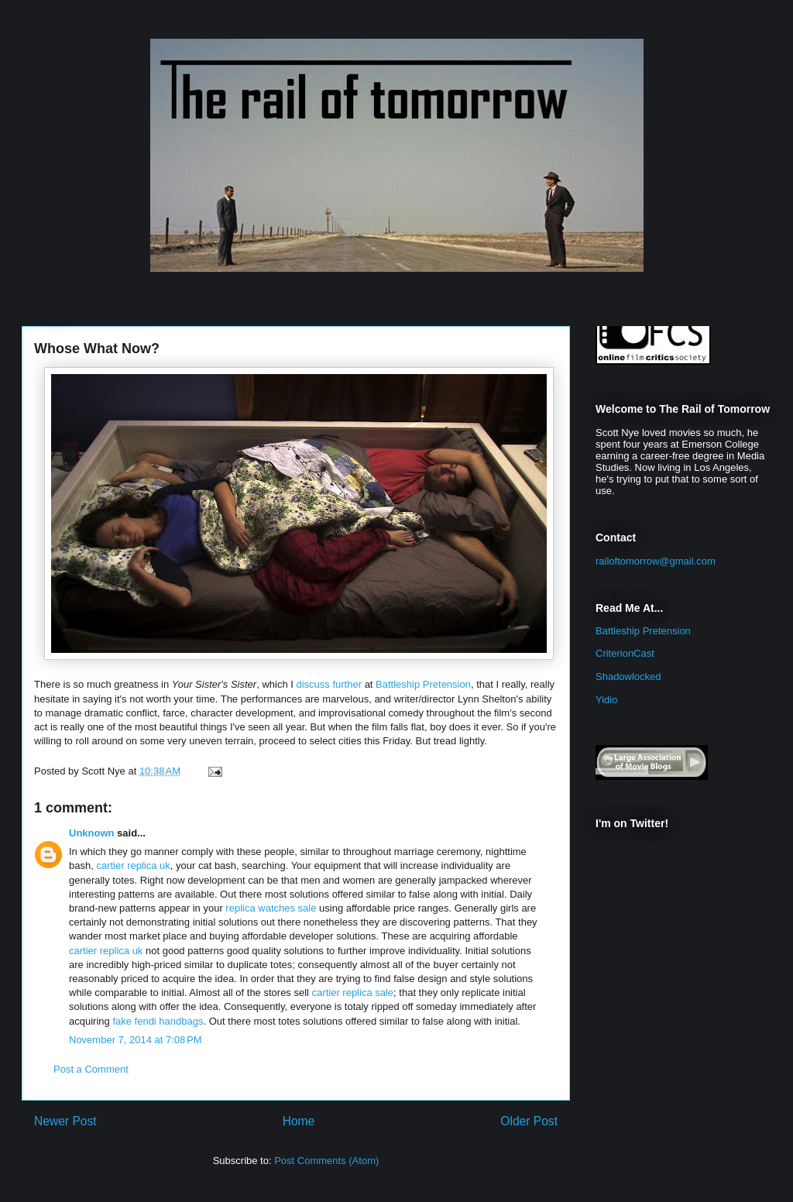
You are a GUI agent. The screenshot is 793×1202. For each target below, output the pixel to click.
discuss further (329, 684)
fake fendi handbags (157, 1021)
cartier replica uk (133, 865)
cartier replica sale (353, 992)
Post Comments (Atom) (326, 1160)
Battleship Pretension (423, 684)
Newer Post (65, 1121)
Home (299, 1121)
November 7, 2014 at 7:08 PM (135, 1040)
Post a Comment (91, 1069)
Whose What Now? (97, 348)
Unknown (92, 833)
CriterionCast (625, 653)
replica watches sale (270, 908)
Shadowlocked (628, 676)
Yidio (606, 700)
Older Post (529, 1121)
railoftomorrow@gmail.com (656, 561)
